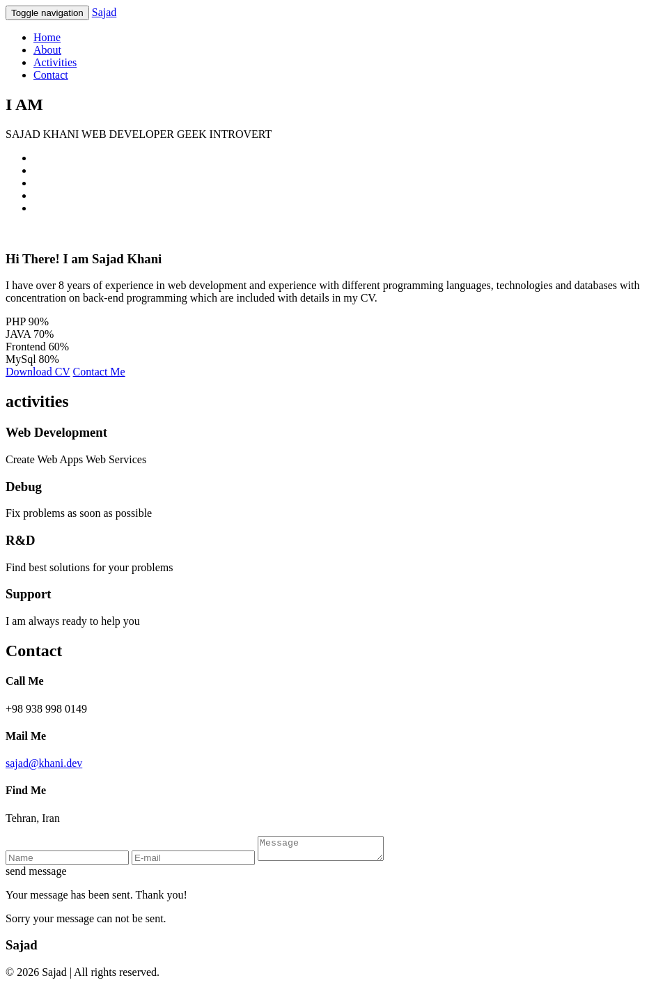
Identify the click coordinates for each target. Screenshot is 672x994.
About (47, 50)
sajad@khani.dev (44, 763)
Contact (50, 75)
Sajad (104, 12)
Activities (55, 62)
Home (47, 37)
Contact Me (99, 372)
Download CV (38, 372)
